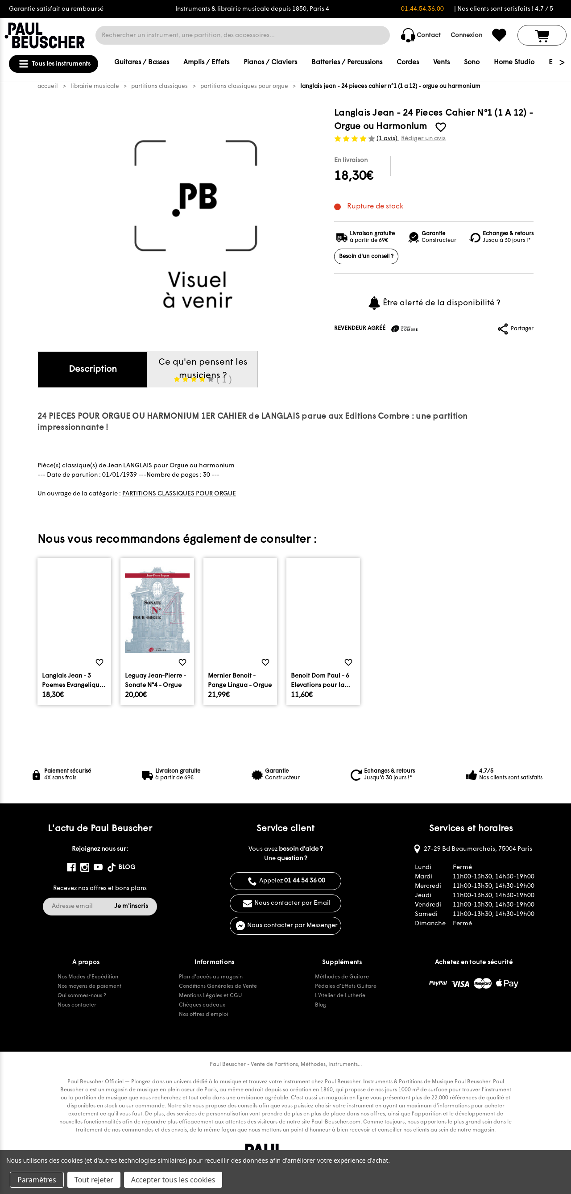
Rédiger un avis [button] (423, 138)
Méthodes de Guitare (342, 977)
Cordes (408, 62)
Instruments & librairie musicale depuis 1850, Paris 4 (252, 9)
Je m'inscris (131, 906)
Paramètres (36, 1180)
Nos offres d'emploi (203, 1014)
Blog (320, 1005)
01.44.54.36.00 (422, 9)
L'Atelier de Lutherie (340, 995)
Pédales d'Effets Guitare (346, 986)
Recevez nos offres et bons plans (100, 888)
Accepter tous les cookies (173, 1180)
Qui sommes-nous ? (82, 995)
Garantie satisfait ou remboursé (56, 9)
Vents (441, 62)
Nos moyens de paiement (89, 986)
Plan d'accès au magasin (211, 977)
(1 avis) (388, 138)
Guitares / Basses (141, 62)
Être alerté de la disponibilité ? (434, 303)
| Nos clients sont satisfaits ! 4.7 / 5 (503, 9)
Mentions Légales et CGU (210, 995)
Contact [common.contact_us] (421, 35)
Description (93, 369)
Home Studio (514, 62)
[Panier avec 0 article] (542, 35)
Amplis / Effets (206, 62)
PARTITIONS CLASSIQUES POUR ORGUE (179, 494)
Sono (472, 62)
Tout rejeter (93, 1180)
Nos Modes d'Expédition (88, 977)
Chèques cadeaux (202, 1005)
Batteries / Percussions (346, 62)
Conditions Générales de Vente (218, 986)
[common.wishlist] (499, 35)
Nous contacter (77, 1005)
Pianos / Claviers (270, 62)
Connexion (466, 35)
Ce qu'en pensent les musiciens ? (202, 372)
